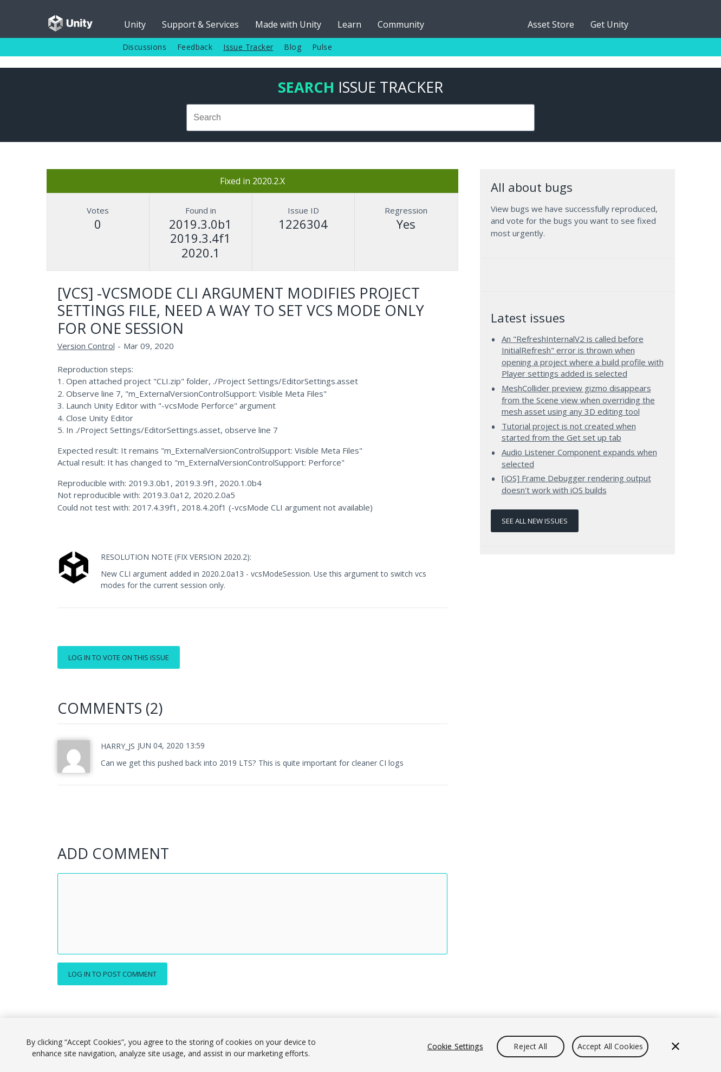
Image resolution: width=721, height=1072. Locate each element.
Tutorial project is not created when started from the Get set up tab (569, 432)
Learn (349, 24)
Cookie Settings (455, 1046)
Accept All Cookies (610, 1046)
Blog (292, 47)
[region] (360, 1045)
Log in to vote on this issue (118, 657)
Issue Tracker (248, 47)
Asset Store (551, 24)
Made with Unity (288, 24)
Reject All (530, 1046)
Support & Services (200, 24)
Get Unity (609, 24)
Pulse (322, 47)
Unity (135, 24)
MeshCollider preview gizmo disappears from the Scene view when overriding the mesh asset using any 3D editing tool (578, 400)
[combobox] (361, 118)
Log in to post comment (112, 974)
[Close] (675, 1046)
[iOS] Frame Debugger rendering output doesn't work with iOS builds (576, 484)
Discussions (144, 47)
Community (401, 24)
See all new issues (535, 521)
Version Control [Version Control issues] (86, 345)
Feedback (194, 47)
